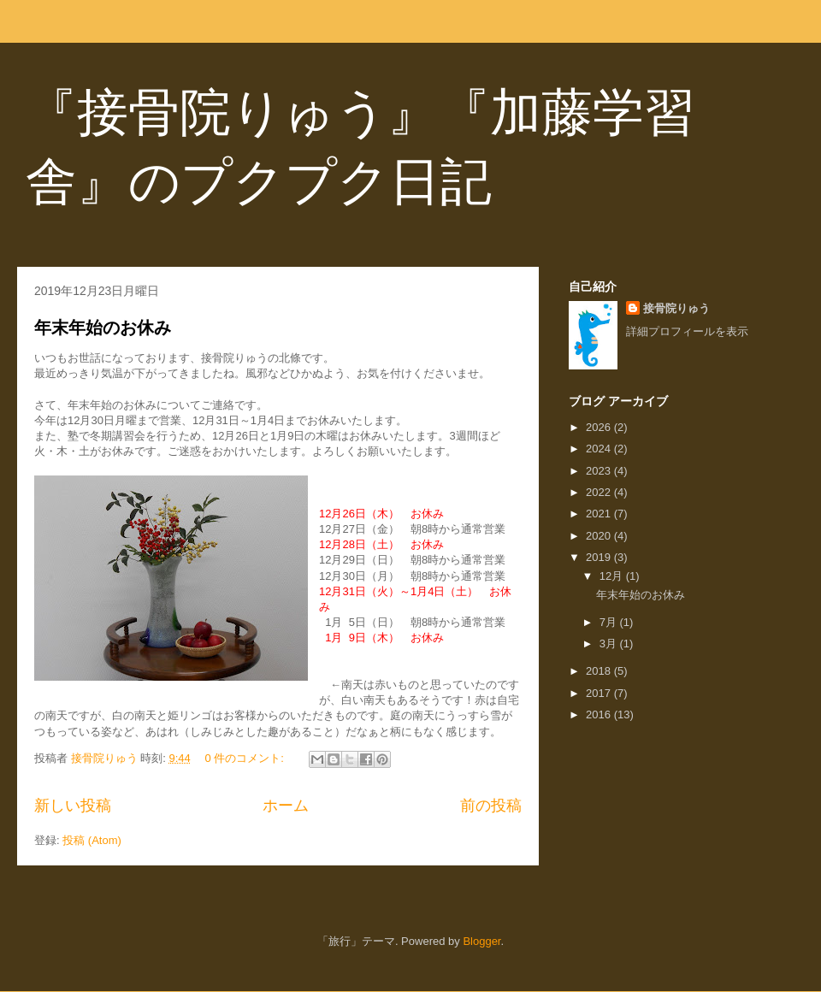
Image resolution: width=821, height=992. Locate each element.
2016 (600, 714)
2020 (600, 535)
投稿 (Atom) (91, 840)
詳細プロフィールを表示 (687, 331)
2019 (600, 557)
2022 (600, 492)
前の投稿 (491, 805)
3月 (610, 643)
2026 (600, 427)
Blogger (481, 941)
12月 (613, 576)
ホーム (286, 805)
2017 (600, 693)
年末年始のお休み (102, 327)
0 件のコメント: (245, 758)
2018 (600, 670)
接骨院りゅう (676, 308)
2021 (600, 513)
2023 (600, 470)
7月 (610, 622)
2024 (600, 448)
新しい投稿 (72, 805)
